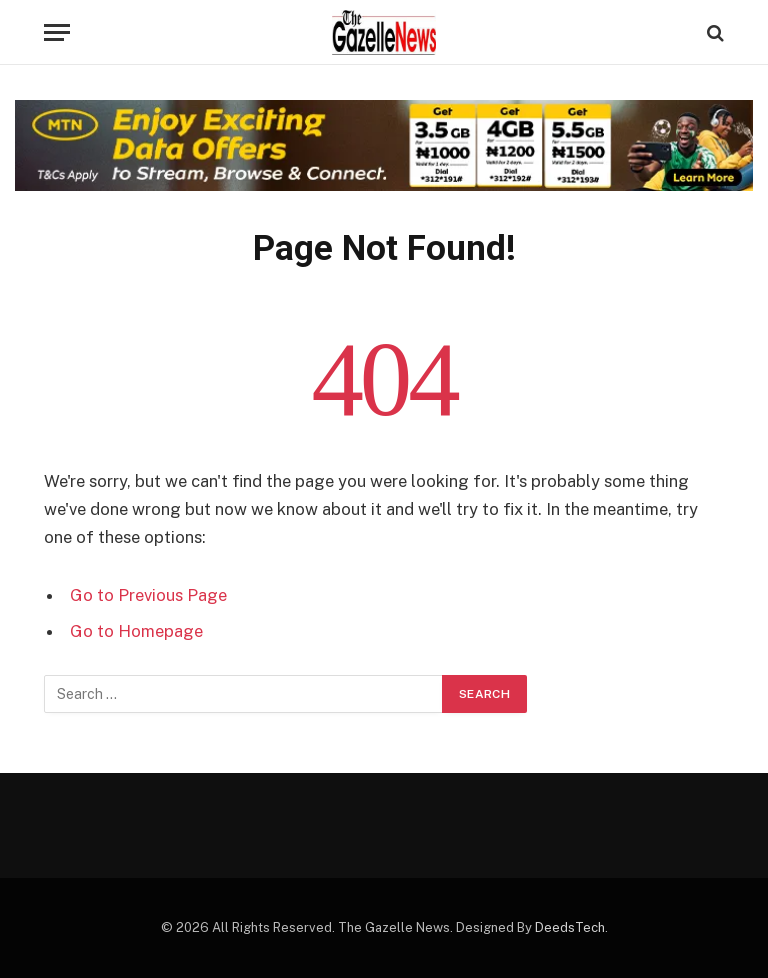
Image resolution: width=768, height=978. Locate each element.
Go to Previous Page (148, 595)
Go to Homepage (136, 631)
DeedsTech (570, 927)
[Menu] (57, 32)
